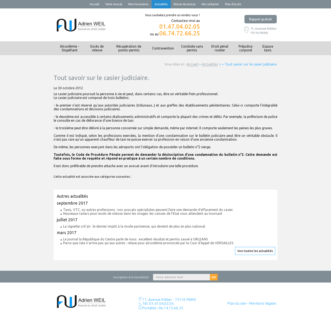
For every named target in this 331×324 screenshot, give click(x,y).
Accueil (94, 4)
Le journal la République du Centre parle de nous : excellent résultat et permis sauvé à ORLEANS (135, 239)
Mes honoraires (138, 4)
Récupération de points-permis (128, 48)
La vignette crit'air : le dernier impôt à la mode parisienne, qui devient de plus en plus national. (134, 226)
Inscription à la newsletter (131, 277)
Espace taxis (267, 48)
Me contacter (210, 4)
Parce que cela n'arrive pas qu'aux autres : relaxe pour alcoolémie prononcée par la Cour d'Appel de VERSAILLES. (148, 243)
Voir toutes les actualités (255, 251)
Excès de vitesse (97, 48)
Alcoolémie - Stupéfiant (69, 48)
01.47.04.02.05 (179, 26)
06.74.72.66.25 (179, 33)
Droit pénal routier (219, 48)
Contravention (163, 48)
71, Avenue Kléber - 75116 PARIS (169, 299)
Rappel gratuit (260, 19)
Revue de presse (185, 4)
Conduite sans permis (192, 48)
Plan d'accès (233, 4)
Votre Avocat (113, 4)
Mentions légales (262, 303)
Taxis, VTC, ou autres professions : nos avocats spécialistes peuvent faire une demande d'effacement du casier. (148, 210)
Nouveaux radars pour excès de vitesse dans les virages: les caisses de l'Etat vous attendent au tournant (142, 213)
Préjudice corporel (245, 48)
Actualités (161, 4)
